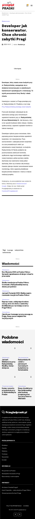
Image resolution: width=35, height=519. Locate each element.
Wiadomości (5, 13)
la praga (10, 250)
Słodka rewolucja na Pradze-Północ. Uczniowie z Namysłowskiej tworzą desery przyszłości (15, 285)
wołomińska (7, 252)
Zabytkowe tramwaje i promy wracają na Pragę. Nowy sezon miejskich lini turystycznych (17, 316)
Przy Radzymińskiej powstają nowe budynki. (16, 107)
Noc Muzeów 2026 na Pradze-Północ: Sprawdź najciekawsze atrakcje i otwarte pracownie (17, 274)
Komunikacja (6, 312)
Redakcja (21, 44)
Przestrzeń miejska (7, 386)
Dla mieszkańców (23, 357)
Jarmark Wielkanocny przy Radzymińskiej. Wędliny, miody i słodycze (8, 364)
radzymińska (19, 250)
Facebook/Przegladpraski (10, 191)
